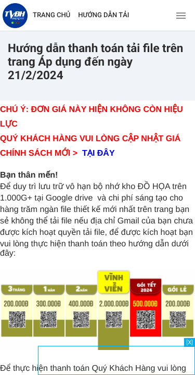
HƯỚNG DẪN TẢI (103, 15)
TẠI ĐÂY (98, 153)
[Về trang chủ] (15, 15)
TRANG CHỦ (51, 15)
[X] (189, 342)
